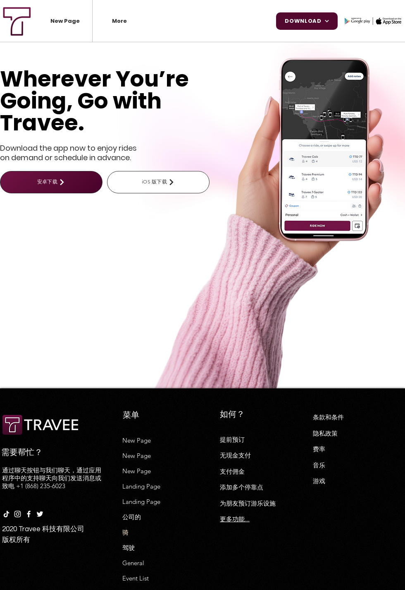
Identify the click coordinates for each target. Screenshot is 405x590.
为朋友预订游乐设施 (248, 503)
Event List (135, 578)
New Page (136, 440)
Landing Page (141, 486)
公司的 (131, 517)
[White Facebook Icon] (28, 514)
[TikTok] (6, 514)
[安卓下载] (51, 182)
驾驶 (128, 547)
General (133, 563)
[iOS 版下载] (158, 182)
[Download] (307, 21)
